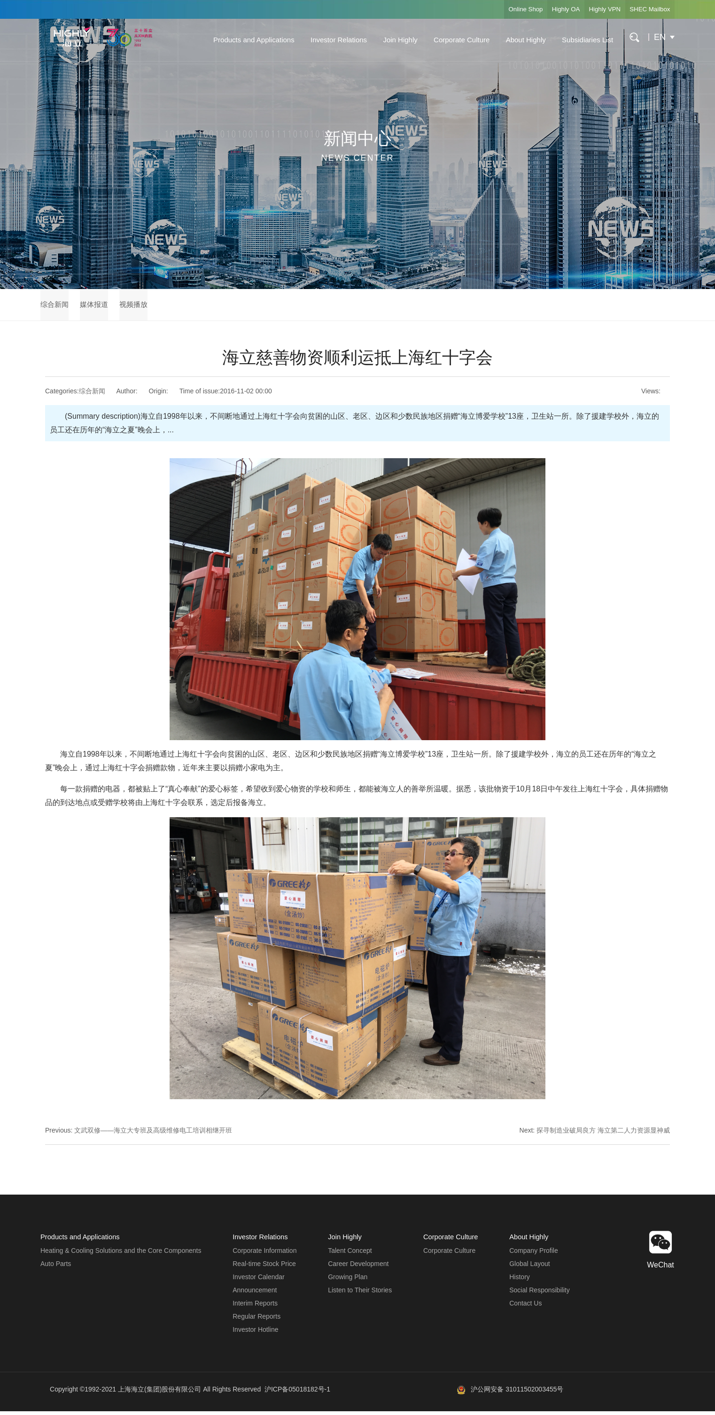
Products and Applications (247, 40)
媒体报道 (103, 307)
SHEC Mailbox (646, 9)
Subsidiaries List (581, 40)
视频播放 (151, 307)
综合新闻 (55, 307)
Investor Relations (332, 40)
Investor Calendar (258, 1281)
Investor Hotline (255, 1333)
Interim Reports (254, 1307)
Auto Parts (55, 1268)
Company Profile (533, 1255)
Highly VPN (594, 9)
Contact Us (525, 1307)
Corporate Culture (455, 40)
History (519, 1281)
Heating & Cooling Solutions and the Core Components (120, 1255)
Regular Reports (256, 1320)
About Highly (519, 40)
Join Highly (394, 40)
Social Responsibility (539, 1294)
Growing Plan (347, 1281)
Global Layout (529, 1268)
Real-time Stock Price (263, 1268)
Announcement (254, 1294)
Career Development (357, 1268)
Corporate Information (264, 1255)
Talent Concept (349, 1255)
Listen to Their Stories (359, 1294)
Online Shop (500, 9)
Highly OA (547, 9)
